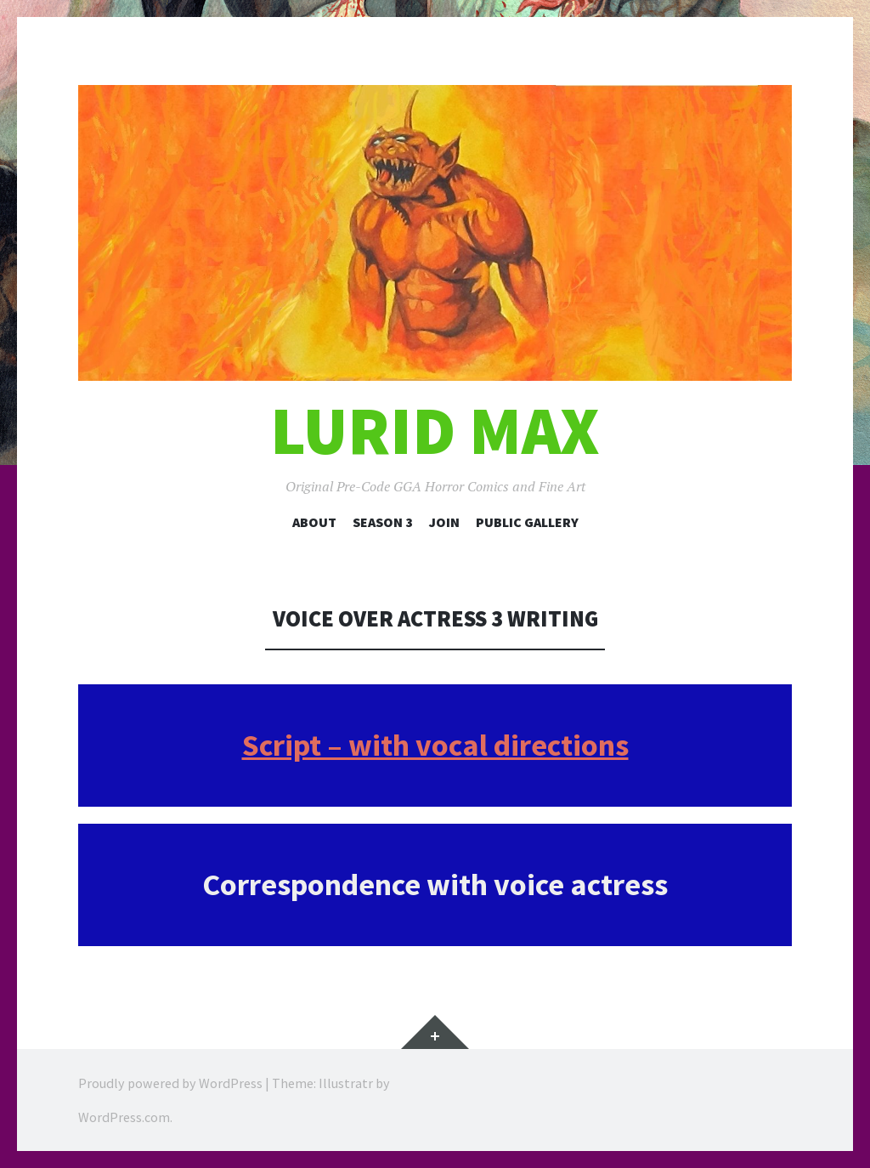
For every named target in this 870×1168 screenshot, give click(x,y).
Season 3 (383, 521)
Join (444, 521)
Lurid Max (435, 431)
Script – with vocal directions (435, 745)
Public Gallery (527, 521)
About (314, 521)
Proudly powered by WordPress (170, 1082)
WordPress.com (124, 1116)
